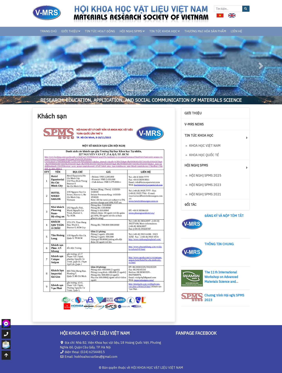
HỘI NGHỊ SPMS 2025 (205, 175)
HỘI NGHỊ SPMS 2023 (205, 185)
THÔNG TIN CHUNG (219, 244)
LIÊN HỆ (236, 31)
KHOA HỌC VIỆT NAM (205, 146)
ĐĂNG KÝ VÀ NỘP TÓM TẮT (224, 216)
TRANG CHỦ (48, 31)
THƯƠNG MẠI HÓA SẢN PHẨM (205, 31)
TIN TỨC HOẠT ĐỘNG (100, 31)
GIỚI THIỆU (70, 31)
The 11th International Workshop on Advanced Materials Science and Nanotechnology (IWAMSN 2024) (223, 281)
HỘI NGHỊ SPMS (132, 31)
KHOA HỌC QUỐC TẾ (204, 155)
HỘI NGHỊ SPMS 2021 (205, 194)
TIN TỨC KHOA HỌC (164, 31)
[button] (21, 66)
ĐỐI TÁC (190, 205)
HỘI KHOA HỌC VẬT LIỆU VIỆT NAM (157, 367)
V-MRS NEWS (194, 124)
